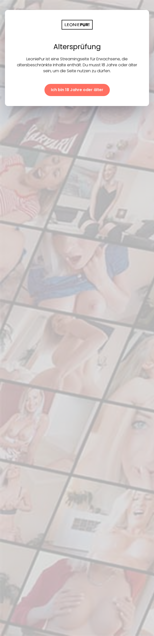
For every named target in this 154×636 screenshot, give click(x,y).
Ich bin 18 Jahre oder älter (77, 90)
